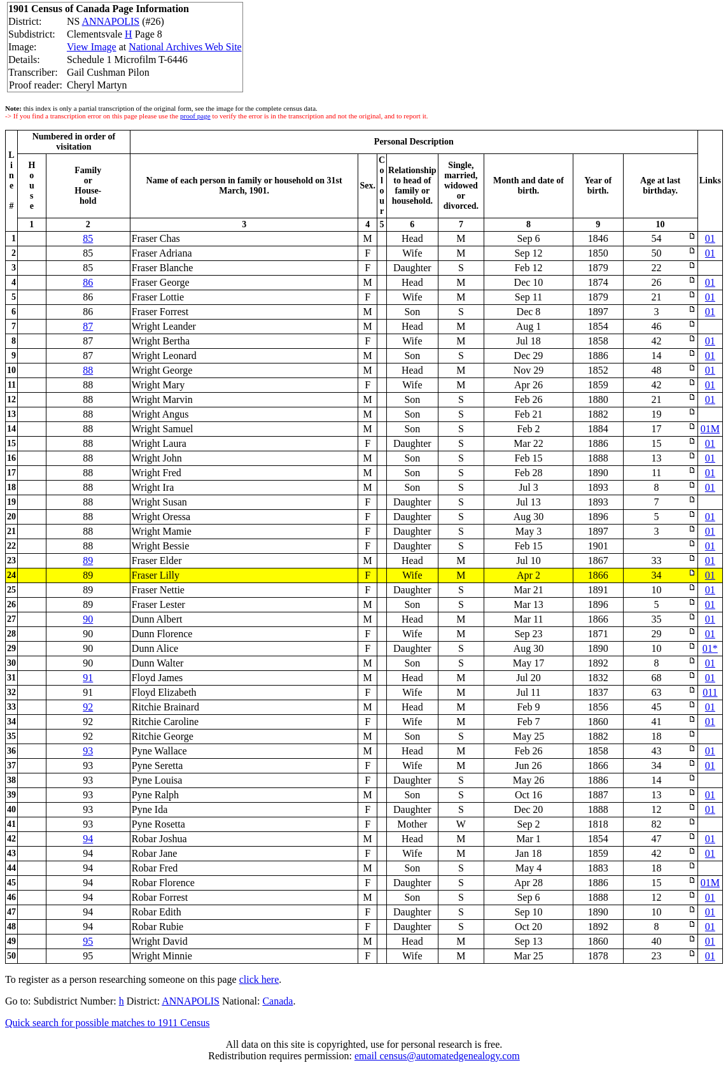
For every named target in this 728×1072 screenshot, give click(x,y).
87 (88, 326)
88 (88, 370)
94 (88, 838)
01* (710, 648)
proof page (195, 116)
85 (88, 238)
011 (710, 692)
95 (88, 941)
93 (88, 750)
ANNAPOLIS (111, 21)
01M (710, 428)
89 (88, 560)
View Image (91, 46)
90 (88, 619)
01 (710, 238)
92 (88, 707)
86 (88, 282)
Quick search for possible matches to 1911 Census (107, 1022)
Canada (277, 1001)
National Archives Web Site (185, 46)
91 (88, 677)
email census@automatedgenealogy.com (437, 1055)
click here (259, 979)
